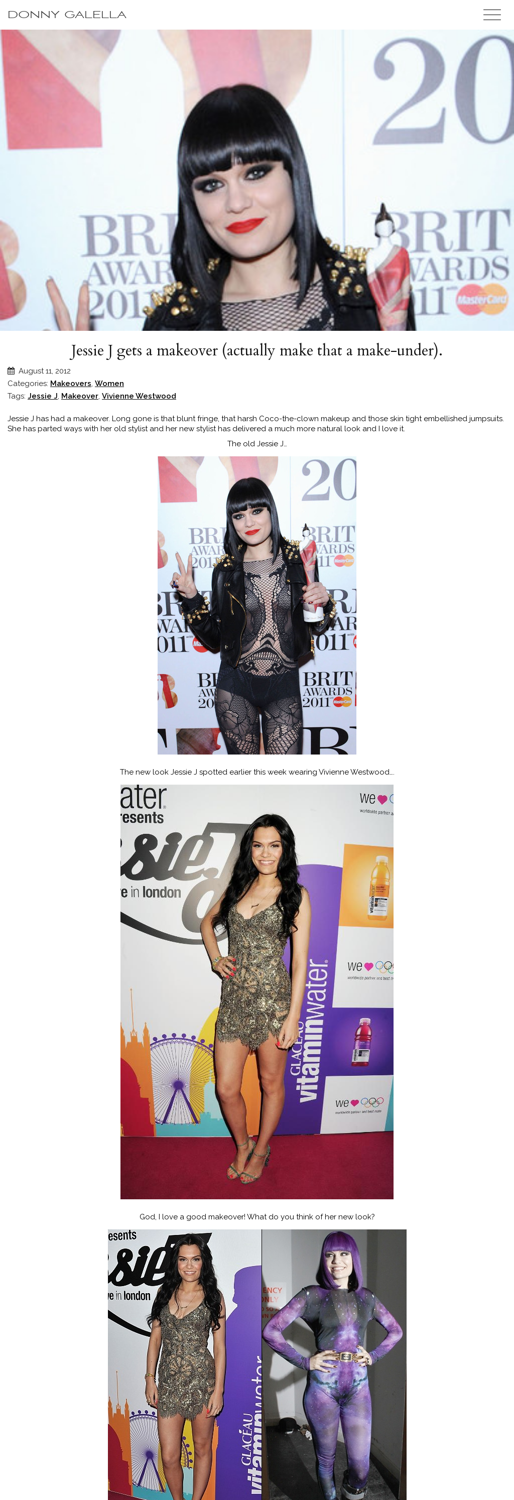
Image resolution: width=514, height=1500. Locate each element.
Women (109, 383)
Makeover (79, 396)
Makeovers (70, 383)
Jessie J (43, 396)
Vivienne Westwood (139, 396)
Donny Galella (67, 15)
